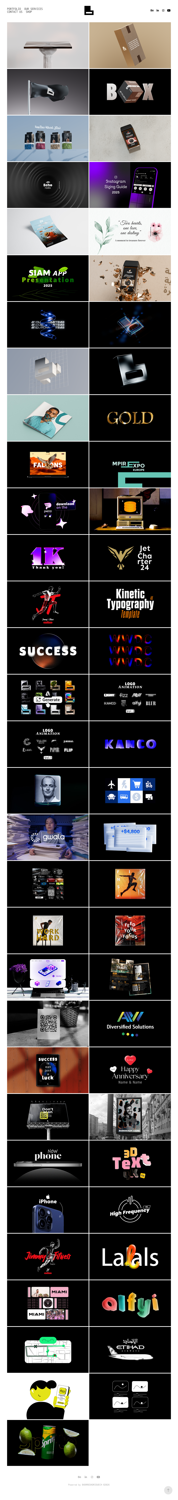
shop (29, 11)
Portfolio (14, 9)
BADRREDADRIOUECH (92, 1484)
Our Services (33, 9)
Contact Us (14, 11)
